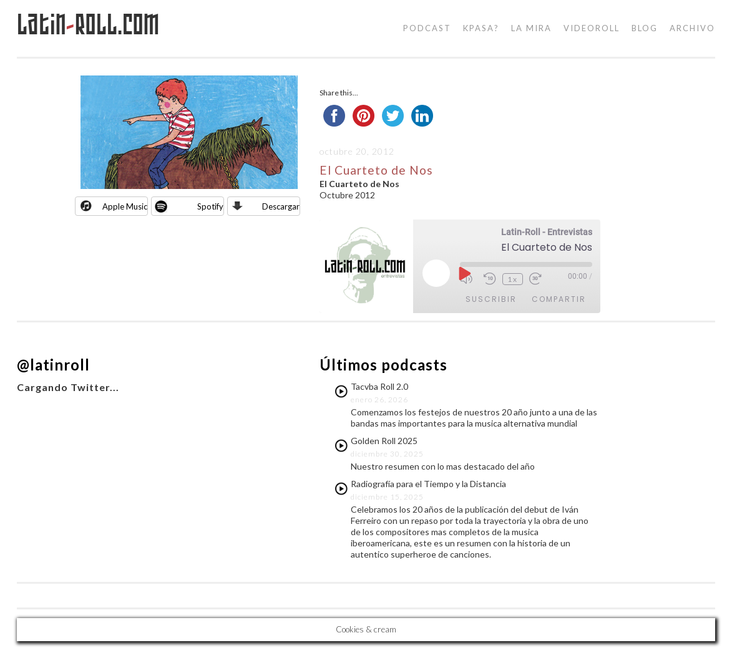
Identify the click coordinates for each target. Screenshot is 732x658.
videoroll (592, 28)
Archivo (692, 28)
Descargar (281, 206)
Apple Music (124, 206)
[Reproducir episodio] (463, 273)
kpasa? (481, 28)
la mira (531, 28)
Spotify (210, 206)
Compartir (559, 299)
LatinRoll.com (88, 24)
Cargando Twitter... (68, 387)
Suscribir (491, 299)
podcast (427, 28)
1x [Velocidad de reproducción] (512, 279)
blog (645, 28)
